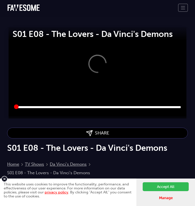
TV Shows (34, 164)
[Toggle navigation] (183, 8)
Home (13, 164)
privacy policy (56, 192)
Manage (166, 198)
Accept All (165, 187)
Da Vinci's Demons (68, 164)
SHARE (97, 133)
